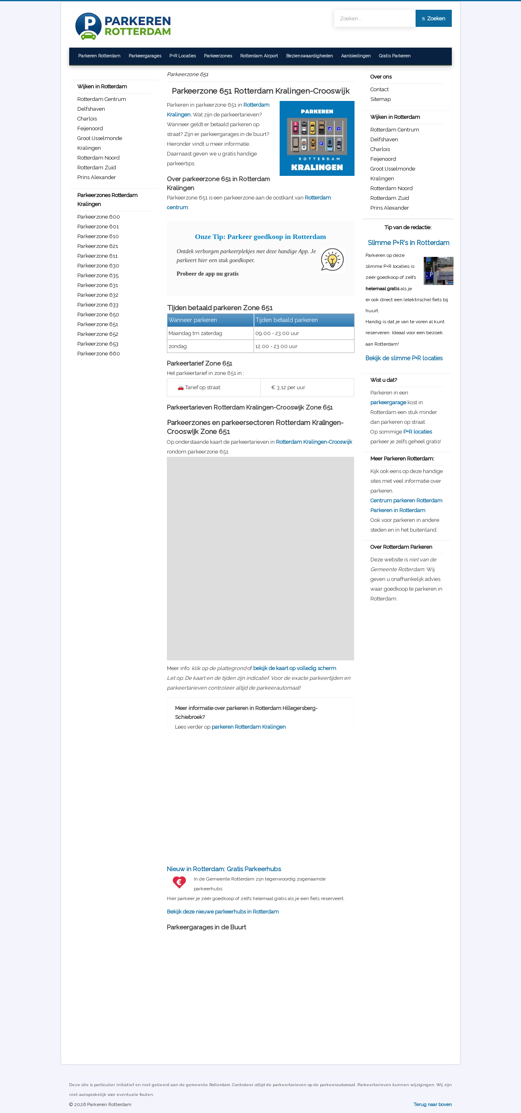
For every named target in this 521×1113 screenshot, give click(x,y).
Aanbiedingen (356, 56)
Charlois (87, 119)
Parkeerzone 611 (97, 256)
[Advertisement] (260, 792)
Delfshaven (91, 109)
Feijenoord (90, 128)
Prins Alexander (96, 177)
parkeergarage (388, 402)
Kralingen (89, 148)
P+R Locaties (182, 56)
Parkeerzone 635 (97, 275)
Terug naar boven (433, 1104)
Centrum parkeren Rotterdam (406, 500)
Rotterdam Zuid (96, 167)
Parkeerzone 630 (98, 266)
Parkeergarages (145, 56)
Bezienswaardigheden (309, 56)
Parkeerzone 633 (97, 305)
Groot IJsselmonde (99, 138)
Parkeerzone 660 (98, 354)
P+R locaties (417, 432)
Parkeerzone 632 (97, 295)
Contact (379, 89)
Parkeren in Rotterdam (397, 510)
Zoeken (433, 18)
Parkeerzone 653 (97, 344)
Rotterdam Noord (98, 158)
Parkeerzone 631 (97, 285)
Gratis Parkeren (395, 56)
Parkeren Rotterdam (99, 56)
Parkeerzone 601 (98, 226)
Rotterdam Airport (259, 56)
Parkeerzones (218, 56)
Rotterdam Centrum (101, 99)
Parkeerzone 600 (98, 217)
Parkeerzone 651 (97, 324)
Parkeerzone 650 (98, 314)
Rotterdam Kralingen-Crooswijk (314, 442)
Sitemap (380, 99)
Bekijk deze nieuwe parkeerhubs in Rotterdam (260, 890)
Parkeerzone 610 (98, 236)
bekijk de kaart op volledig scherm (294, 668)
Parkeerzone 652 (97, 334)
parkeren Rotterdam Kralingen (249, 727)
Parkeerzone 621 (97, 246)
